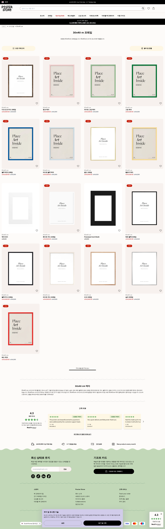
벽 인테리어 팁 (39, 494)
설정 (62, 523)
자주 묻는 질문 (124, 499)
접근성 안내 (79, 504)
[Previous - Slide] (45, 421)
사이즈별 (11, 26)
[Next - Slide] (143, 421)
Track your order (124, 494)
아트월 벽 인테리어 (40, 502)
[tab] (148, 8)
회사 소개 (78, 494)
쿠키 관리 (122, 502)
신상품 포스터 (38, 499)
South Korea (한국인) (30, 523)
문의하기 (122, 496)
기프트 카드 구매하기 (113, 471)
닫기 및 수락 (102, 523)
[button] (156, 519)
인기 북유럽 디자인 (40, 496)
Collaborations (80, 502)
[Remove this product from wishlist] (37, 103)
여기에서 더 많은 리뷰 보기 (82, 434)
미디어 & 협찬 (80, 499)
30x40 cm (19, 26)
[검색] (143, 8)
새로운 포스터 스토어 (82, 496)
